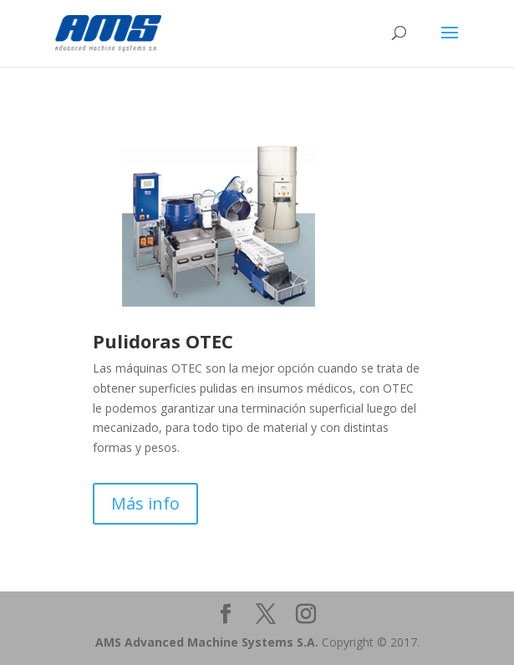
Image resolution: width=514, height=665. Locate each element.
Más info (145, 503)
